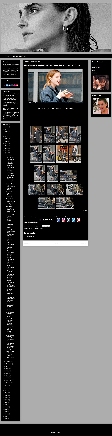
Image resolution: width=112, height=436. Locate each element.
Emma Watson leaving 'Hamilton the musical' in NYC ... (10, 346)
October (8, 361)
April (7, 375)
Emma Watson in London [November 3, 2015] (10, 314)
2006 (6, 404)
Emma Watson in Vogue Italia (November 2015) (10, 299)
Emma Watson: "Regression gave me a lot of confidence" (10, 284)
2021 (6, 138)
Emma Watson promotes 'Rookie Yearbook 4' (10, 255)
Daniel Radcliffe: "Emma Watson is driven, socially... (10, 217)
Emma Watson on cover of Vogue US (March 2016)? (10, 277)
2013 (6, 388)
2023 (6, 134)
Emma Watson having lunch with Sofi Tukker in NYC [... (10, 338)
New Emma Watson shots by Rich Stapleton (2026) (10, 94)
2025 (6, 129)
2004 (6, 409)
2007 (6, 402)
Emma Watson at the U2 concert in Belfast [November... (10, 247)
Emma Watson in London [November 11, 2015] (10, 270)
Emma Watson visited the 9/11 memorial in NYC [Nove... (10, 186)
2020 (6, 141)
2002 (6, 414)
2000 (6, 418)
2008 (6, 400)
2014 (6, 385)
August (8, 366)
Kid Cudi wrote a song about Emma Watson (10, 225)
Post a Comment (30, 236)
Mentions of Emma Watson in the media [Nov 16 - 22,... (10, 209)
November (9, 157)
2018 (6, 145)
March (8, 378)
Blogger (59, 432)
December (9, 155)
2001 (6, 416)
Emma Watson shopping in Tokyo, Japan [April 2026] (10, 99)
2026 (6, 127)
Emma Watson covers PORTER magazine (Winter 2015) (10, 170)
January (8, 382)
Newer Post (27, 243)
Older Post (83, 243)
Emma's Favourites (19, 56)
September (9, 364)
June (7, 371)
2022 (6, 136)
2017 (6, 148)
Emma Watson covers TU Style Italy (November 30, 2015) (10, 162)
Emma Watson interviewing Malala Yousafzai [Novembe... (10, 321)
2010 (6, 395)
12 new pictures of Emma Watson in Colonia (10, 240)
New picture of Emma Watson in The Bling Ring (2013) (10, 201)
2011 (6, 392)
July (7, 368)
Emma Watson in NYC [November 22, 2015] (10, 194)
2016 (6, 150)
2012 (6, 390)
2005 (6, 407)
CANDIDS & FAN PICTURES (35, 228)
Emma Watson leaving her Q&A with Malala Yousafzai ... (10, 329)
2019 (6, 143)
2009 (6, 397)
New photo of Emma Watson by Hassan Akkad (10, 109)
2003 (6, 411)
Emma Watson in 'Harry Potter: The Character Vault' (10, 262)
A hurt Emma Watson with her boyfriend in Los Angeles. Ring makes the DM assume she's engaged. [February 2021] (11, 115)
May (7, 373)
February (8, 380)
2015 (6, 153)
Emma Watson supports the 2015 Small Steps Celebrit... (10, 306)
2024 (6, 131)
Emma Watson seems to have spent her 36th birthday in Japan (10, 104)
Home (7, 56)
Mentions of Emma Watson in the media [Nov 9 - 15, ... (10, 292)
